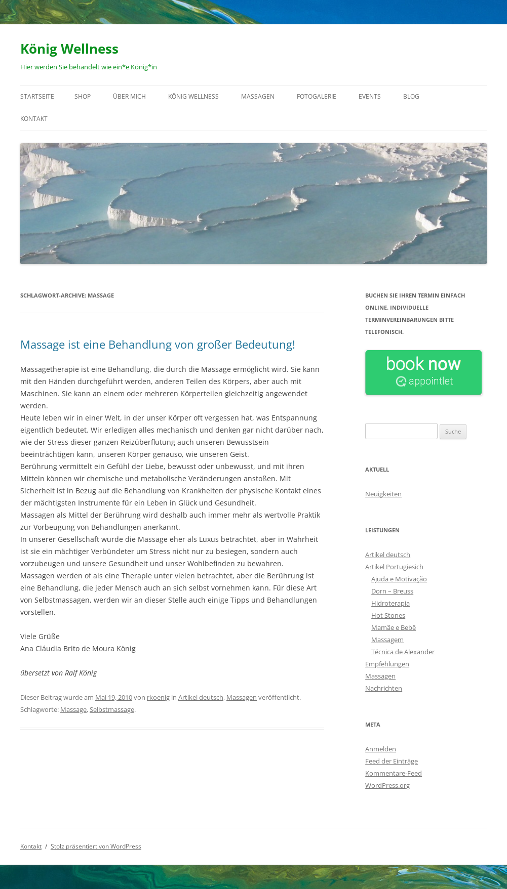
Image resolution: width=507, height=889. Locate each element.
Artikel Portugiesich (394, 566)
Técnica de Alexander (403, 651)
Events (370, 96)
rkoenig (158, 697)
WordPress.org (387, 785)
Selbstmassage (112, 709)
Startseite (37, 96)
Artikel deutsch (200, 697)
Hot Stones (388, 615)
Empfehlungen (387, 663)
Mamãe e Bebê (393, 627)
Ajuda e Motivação (399, 578)
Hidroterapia (390, 603)
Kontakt (34, 118)
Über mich (129, 96)
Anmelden (380, 748)
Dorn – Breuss (392, 591)
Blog (411, 96)
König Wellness (69, 48)
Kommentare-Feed (393, 773)
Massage (73, 709)
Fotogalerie (316, 96)
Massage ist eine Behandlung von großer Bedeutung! (157, 344)
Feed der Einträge (391, 761)
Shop (82, 96)
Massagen (258, 96)
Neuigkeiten (383, 493)
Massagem (387, 639)
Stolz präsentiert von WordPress (96, 846)
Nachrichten (383, 688)
